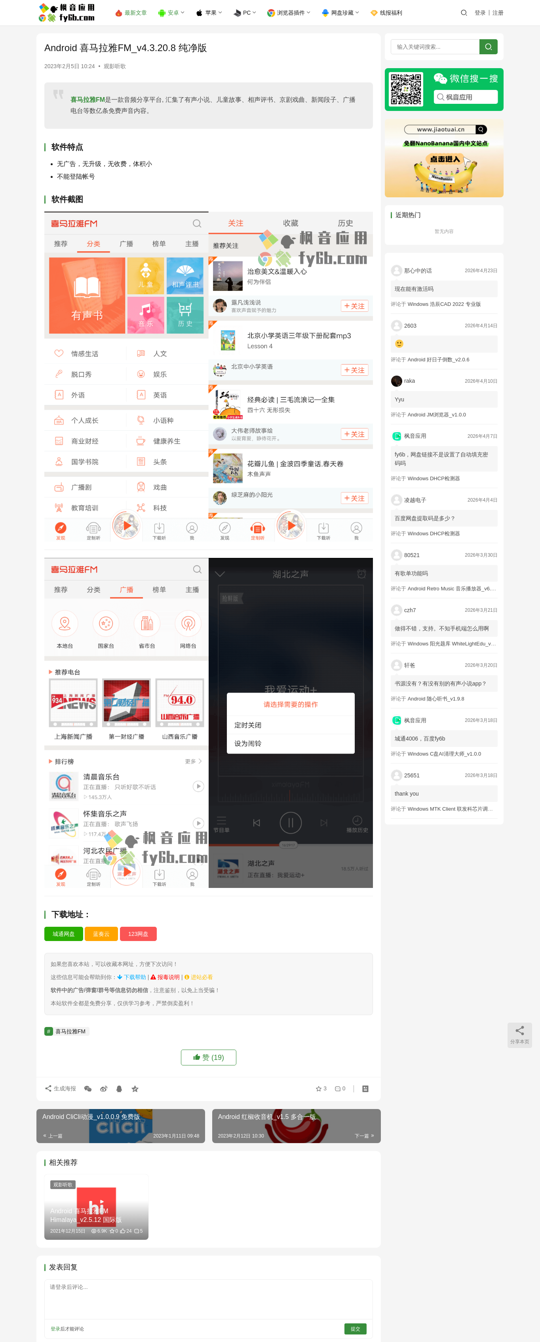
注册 (498, 13)
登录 (480, 13)
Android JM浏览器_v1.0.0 (437, 415)
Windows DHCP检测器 (434, 478)
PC (242, 13)
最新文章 (131, 13)
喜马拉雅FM (87, 99)
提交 (351, 1320)
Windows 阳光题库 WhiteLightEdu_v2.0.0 (455, 644)
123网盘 (138, 926)
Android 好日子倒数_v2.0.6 (439, 360)
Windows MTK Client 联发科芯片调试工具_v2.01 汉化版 (472, 809)
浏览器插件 (286, 13)
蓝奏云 (101, 926)
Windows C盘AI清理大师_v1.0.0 (444, 754)
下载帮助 (131, 969)
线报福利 (387, 13)
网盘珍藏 (338, 13)
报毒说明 (165, 969)
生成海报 (60, 1081)
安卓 (168, 13)
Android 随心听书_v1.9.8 (436, 699)
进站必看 (198, 969)
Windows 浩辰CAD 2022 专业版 (444, 304)
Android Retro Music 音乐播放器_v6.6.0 (453, 589)
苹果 (206, 13)
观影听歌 (115, 66)
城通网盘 (64, 926)
